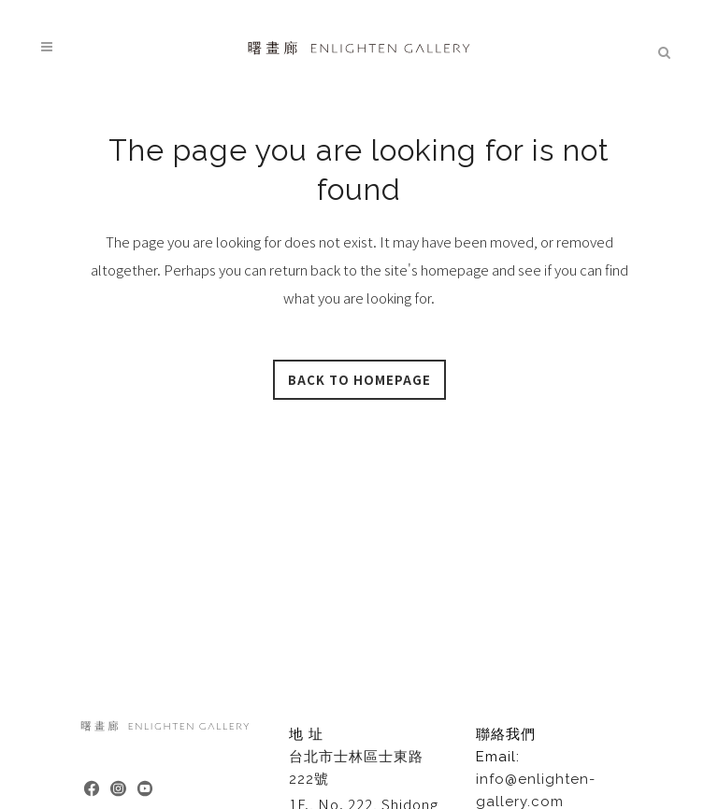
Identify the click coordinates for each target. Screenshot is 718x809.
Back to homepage (359, 380)
